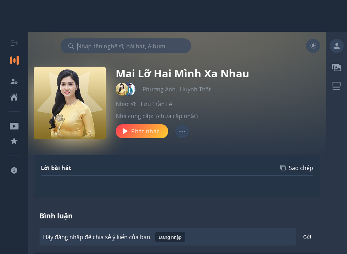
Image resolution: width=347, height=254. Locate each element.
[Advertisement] (173, 16)
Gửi (307, 238)
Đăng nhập (170, 237)
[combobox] (126, 45)
